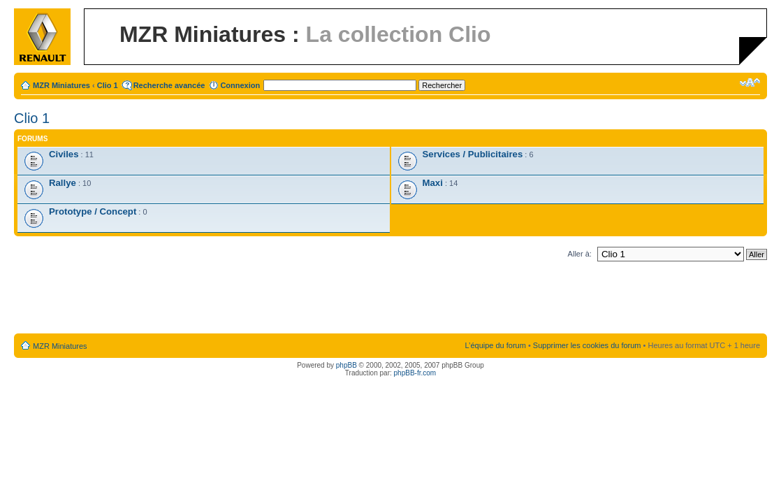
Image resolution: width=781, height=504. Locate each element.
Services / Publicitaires (473, 154)
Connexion (240, 85)
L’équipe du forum (495, 345)
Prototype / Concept (92, 211)
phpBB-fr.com (415, 373)
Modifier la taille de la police (750, 82)
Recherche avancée (169, 85)
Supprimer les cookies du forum (587, 345)
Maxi (433, 183)
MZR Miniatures (61, 85)
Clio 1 (107, 85)
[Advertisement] (390, 300)
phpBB (346, 365)
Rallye (62, 183)
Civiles (64, 154)
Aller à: (580, 254)
